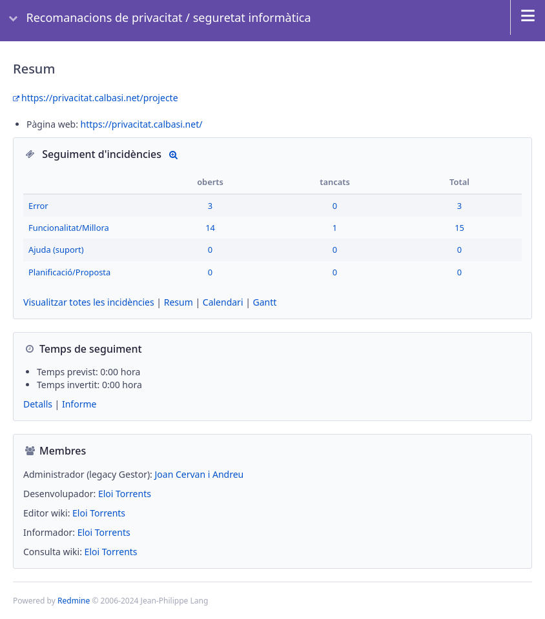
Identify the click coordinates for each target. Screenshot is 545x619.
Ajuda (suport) (56, 249)
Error (38, 205)
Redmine (73, 600)
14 (210, 227)
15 (459, 227)
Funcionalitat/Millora (68, 227)
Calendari (223, 302)
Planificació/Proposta (69, 272)
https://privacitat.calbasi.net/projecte (99, 98)
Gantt (265, 302)
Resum (178, 302)
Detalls (173, 154)
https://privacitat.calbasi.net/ (142, 124)
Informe (79, 404)
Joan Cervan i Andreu (199, 474)
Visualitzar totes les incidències (88, 302)
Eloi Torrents (124, 493)
